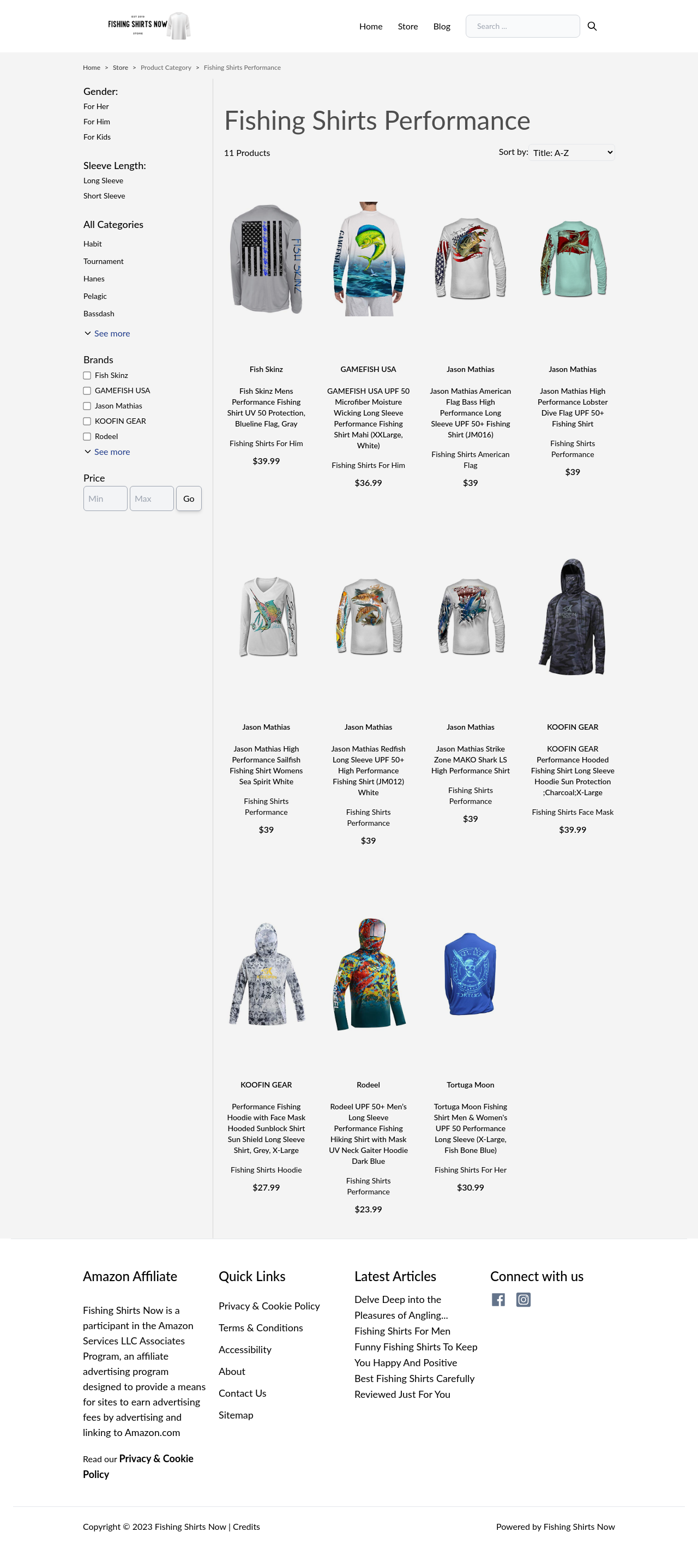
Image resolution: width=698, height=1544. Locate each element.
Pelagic (95, 296)
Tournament (103, 261)
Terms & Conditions (261, 1327)
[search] (592, 26)
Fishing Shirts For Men (402, 1331)
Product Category (166, 67)
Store (408, 26)
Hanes (94, 278)
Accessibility (245, 1349)
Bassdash (99, 313)
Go (189, 498)
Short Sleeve (104, 195)
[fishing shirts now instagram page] (523, 1299)
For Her (96, 106)
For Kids (97, 136)
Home (371, 26)
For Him (96, 121)
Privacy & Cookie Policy (269, 1306)
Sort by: (513, 151)
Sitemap (236, 1415)
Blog (442, 26)
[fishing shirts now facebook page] (498, 1299)
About (232, 1371)
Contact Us (243, 1393)
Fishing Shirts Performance (242, 67)
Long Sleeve (103, 180)
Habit (92, 243)
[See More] (106, 451)
